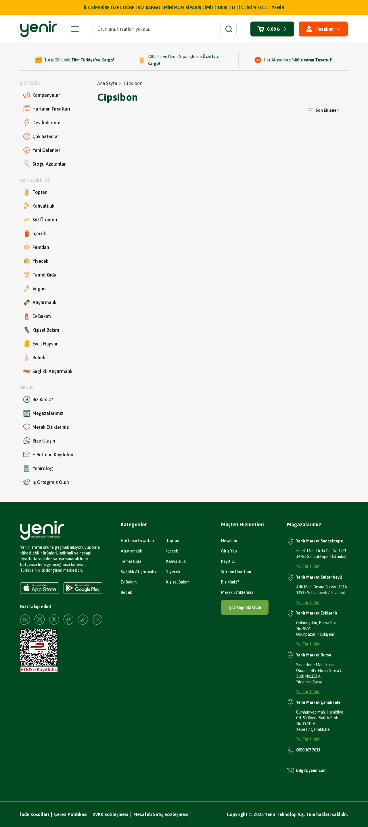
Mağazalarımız (43, 413)
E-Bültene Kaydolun (48, 454)
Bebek (34, 357)
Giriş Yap (229, 551)
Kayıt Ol (228, 561)
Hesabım (229, 540)
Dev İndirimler (42, 122)
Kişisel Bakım (41, 329)
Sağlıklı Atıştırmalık (47, 371)
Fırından (36, 247)
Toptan (35, 192)
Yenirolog (38, 468)
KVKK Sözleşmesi (110, 814)
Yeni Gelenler (41, 150)
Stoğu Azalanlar (44, 164)
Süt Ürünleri (40, 219)
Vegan (34, 288)
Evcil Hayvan (41, 343)
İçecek (34, 233)
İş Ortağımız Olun (46, 482)
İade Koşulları (34, 814)
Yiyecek (35, 261)
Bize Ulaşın (39, 440)
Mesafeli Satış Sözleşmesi (160, 814)
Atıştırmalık (39, 302)
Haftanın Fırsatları (46, 108)
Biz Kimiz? (38, 399)
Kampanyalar (41, 95)
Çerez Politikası (70, 814)
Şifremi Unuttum (236, 571)
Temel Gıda (39, 274)
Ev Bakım (37, 316)
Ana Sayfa (107, 83)
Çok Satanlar (41, 136)
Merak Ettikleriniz (46, 427)
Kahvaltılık (38, 205)
